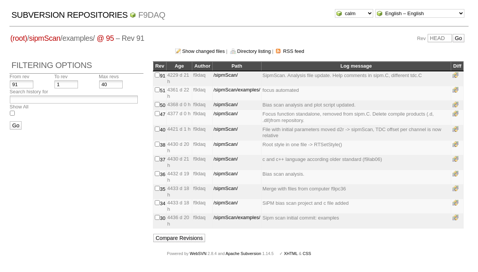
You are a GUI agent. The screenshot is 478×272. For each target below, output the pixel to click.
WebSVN (198, 253)
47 (162, 114)
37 (162, 159)
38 (162, 145)
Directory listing (254, 51)
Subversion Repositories (69, 15)
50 (162, 105)
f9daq (151, 15)
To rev (60, 76)
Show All (18, 107)
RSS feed (293, 51)
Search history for (28, 91)
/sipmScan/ (225, 75)
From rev (19, 76)
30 (162, 218)
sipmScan (45, 38)
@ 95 (105, 38)
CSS (307, 253)
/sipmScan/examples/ (236, 90)
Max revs (109, 76)
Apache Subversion (243, 253)
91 (162, 76)
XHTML (290, 253)
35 (162, 189)
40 (162, 130)
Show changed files (203, 51)
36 (162, 174)
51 (162, 90)
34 (162, 203)
